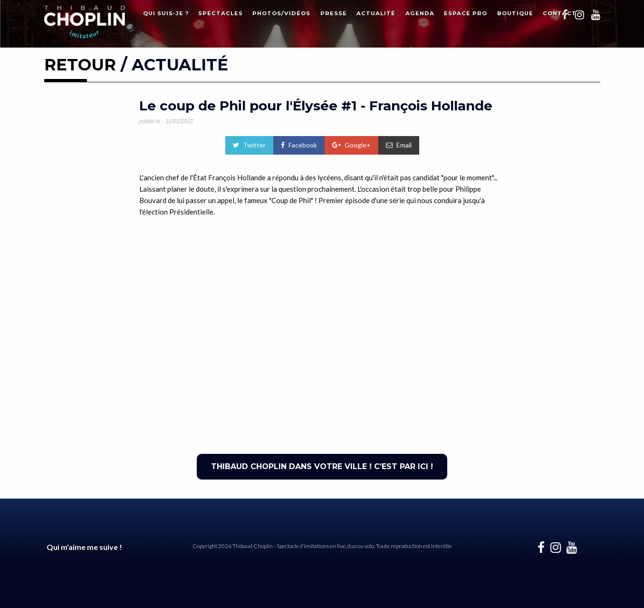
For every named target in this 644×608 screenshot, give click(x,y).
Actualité (375, 13)
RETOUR (80, 65)
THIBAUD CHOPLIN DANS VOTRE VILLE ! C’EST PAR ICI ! (322, 466)
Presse (333, 13)
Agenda (419, 13)
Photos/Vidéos (281, 13)
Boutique (515, 13)
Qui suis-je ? (166, 13)
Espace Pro (465, 13)
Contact (560, 13)
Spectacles (220, 13)
